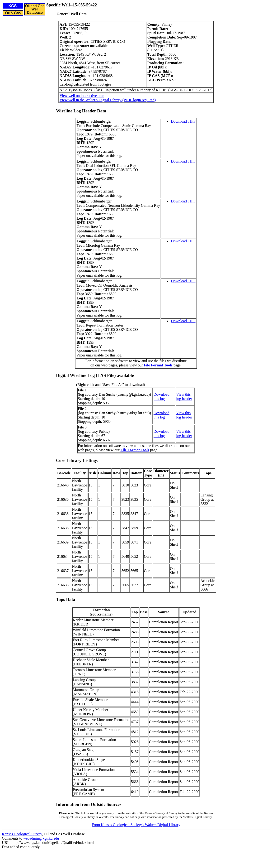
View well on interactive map (82, 96)
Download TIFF (183, 121)
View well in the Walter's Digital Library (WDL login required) (108, 100)
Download (161, 394)
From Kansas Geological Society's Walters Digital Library (136, 825)
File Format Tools (158, 365)
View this (183, 394)
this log (159, 399)
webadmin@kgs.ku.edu (41, 838)
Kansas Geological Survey (22, 834)
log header (184, 399)
